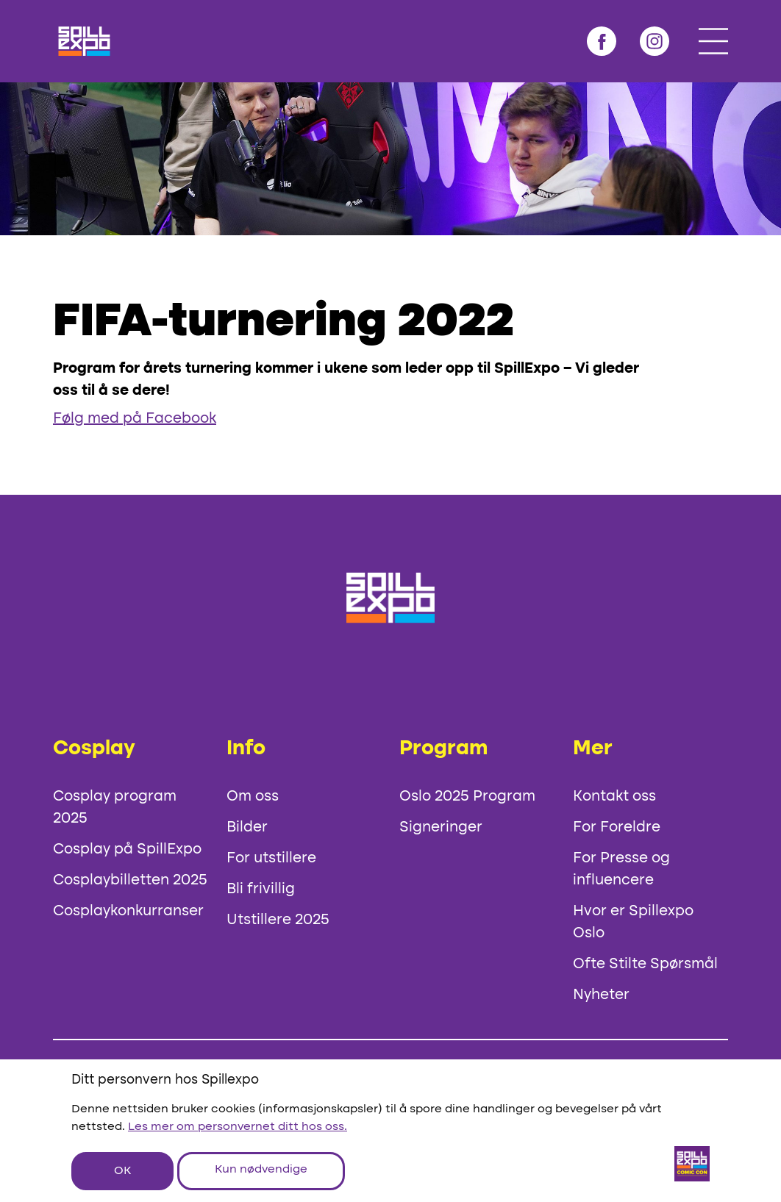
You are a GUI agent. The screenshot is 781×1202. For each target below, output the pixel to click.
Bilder (247, 827)
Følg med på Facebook (134, 419)
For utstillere (271, 858)
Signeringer (440, 827)
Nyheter (601, 995)
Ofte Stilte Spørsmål (645, 964)
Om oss (253, 797)
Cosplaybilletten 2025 (130, 880)
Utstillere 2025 (278, 920)
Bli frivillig (261, 889)
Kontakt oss (614, 797)
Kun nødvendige (261, 1170)
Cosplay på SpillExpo (127, 850)
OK (122, 1171)
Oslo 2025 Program (467, 797)
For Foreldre (616, 827)
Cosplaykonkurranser (128, 911)
